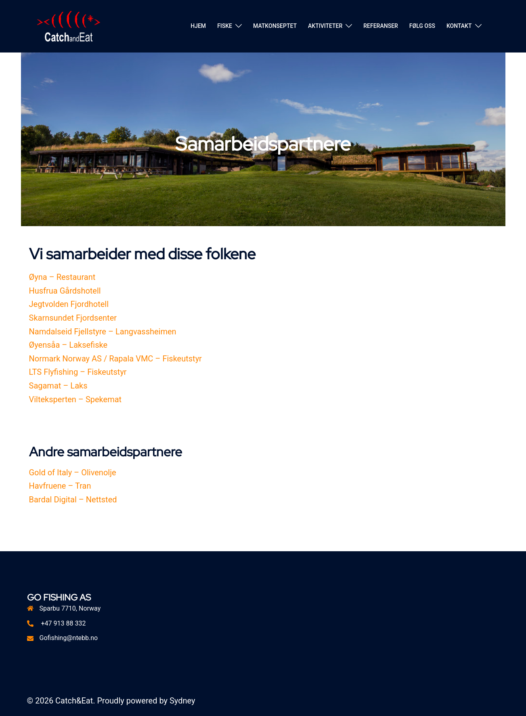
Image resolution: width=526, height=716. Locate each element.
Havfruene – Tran (60, 486)
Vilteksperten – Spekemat (75, 399)
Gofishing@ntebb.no (69, 638)
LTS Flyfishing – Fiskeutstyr (78, 372)
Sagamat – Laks (58, 386)
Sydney (182, 701)
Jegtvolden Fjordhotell (69, 304)
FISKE (224, 26)
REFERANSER (380, 26)
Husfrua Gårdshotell (65, 291)
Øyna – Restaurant (62, 277)
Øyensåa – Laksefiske (68, 345)
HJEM (198, 26)
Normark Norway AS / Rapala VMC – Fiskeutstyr (115, 358)
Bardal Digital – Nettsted (73, 499)
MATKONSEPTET (275, 26)
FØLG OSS (422, 26)
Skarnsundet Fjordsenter (73, 318)
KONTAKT (459, 26)
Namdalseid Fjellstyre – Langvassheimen (102, 331)
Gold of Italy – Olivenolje (72, 472)
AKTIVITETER (325, 26)
